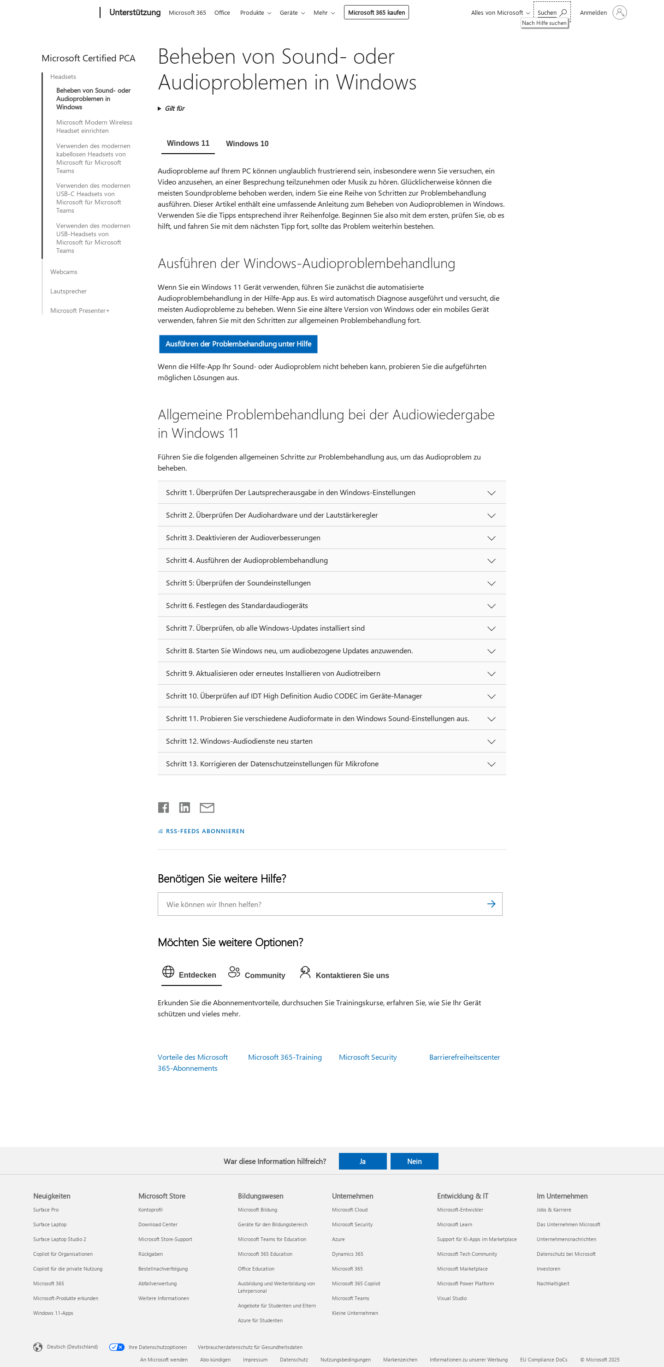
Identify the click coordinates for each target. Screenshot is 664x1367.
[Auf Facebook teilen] (164, 805)
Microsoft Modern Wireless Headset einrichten (94, 126)
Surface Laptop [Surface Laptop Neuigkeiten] (49, 1224)
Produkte (256, 12)
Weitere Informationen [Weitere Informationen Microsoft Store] (163, 1298)
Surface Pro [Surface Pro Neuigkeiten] (46, 1209)
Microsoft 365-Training (285, 1057)
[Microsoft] (64, 12)
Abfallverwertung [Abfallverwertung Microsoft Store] (157, 1283)
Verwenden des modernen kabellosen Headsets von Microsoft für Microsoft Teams (93, 158)
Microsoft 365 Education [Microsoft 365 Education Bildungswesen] (265, 1253)
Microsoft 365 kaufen (384, 12)
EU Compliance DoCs (544, 1359)
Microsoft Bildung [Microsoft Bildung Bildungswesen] (257, 1209)
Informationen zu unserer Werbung (469, 1359)
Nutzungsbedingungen (345, 1359)
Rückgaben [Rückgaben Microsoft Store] (150, 1253)
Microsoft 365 (187, 12)
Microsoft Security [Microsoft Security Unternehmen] (352, 1224)
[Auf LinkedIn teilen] (181, 805)
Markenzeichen (400, 1359)
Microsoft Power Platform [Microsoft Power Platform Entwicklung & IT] (465, 1283)
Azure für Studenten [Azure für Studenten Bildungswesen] (260, 1320)
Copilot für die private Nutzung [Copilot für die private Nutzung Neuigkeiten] (67, 1268)
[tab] (188, 144)
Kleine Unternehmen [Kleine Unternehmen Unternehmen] (355, 1312)
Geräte (294, 12)
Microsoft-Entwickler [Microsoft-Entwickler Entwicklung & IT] (460, 1209)
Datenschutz (294, 1359)
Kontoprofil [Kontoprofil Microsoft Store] (150, 1209)
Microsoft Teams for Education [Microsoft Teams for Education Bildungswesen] (272, 1239)
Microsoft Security (368, 1057)
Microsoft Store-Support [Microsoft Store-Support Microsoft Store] (165, 1239)
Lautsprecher (68, 291)
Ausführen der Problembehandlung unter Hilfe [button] (238, 343)
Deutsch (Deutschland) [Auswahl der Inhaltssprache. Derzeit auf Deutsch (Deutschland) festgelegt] (72, 1346)
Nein (414, 1161)
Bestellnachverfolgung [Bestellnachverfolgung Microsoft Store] (163, 1268)
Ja (363, 1161)
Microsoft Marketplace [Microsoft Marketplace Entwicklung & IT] (462, 1268)
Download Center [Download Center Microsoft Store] (158, 1224)
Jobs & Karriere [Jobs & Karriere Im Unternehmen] (554, 1209)
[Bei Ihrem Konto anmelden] (603, 12)
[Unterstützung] (134, 12)
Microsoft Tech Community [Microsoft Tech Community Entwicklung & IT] (467, 1253)
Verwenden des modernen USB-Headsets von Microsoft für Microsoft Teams (93, 238)
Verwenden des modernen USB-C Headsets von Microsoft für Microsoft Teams (93, 198)
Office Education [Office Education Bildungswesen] (256, 1268)
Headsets (63, 76)
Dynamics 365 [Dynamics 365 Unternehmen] (347, 1253)
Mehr (328, 12)
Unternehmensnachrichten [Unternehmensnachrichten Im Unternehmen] (566, 1239)
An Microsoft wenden (164, 1359)
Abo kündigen (215, 1359)
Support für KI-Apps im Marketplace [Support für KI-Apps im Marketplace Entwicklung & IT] (477, 1239)
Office (224, 12)
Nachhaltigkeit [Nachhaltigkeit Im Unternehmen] (553, 1283)
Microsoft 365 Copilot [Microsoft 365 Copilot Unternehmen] (356, 1283)
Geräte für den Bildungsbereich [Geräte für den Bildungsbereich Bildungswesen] (273, 1224)
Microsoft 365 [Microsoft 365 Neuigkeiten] (48, 1283)
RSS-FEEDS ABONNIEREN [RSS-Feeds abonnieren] (205, 831)
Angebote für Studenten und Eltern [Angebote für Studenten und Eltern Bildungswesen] (277, 1305)
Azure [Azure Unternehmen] (338, 1239)
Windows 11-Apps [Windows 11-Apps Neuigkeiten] (53, 1312)
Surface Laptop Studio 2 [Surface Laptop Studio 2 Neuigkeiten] (59, 1239)
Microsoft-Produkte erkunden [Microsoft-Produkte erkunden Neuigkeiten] (65, 1298)
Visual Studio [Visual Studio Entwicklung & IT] (452, 1298)
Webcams (63, 272)
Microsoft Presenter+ (80, 310)
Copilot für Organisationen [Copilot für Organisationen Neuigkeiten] (63, 1253)
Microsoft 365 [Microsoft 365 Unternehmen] (347, 1268)
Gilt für (174, 108)
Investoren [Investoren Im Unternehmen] (548, 1268)
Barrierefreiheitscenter (464, 1057)
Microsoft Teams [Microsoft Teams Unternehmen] (350, 1298)
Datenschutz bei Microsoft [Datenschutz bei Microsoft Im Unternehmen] (566, 1253)
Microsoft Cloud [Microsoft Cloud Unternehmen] (350, 1209)
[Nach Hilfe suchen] (552, 11)
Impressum (255, 1359)
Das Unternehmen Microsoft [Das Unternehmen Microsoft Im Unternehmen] (568, 1224)
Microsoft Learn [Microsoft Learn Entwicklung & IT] (454, 1224)
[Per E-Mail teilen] (202, 805)
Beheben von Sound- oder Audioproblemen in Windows (93, 98)
